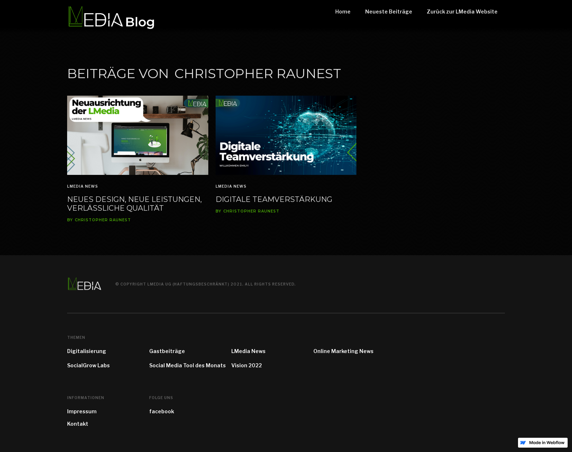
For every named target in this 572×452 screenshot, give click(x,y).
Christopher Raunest (103, 220)
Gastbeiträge (167, 351)
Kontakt (77, 424)
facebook (161, 411)
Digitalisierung (86, 351)
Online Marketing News (343, 351)
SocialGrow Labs (88, 365)
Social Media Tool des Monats (187, 365)
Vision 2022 (246, 365)
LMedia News (82, 186)
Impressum (82, 411)
